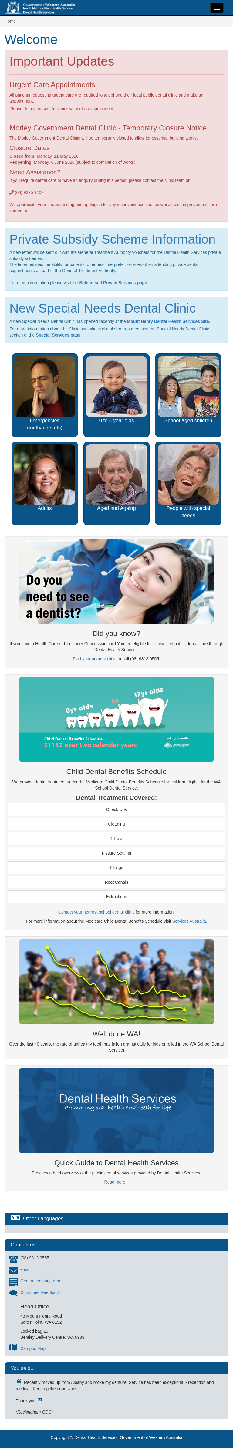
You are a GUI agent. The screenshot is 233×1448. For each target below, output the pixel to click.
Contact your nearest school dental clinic (96, 912)
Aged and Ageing (116, 508)
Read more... (116, 1182)
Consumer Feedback (40, 1292)
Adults (45, 508)
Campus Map (33, 1348)
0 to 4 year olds (116, 420)
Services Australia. (189, 921)
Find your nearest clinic (94, 658)
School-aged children (188, 420)
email (25, 1269)
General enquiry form (40, 1281)
